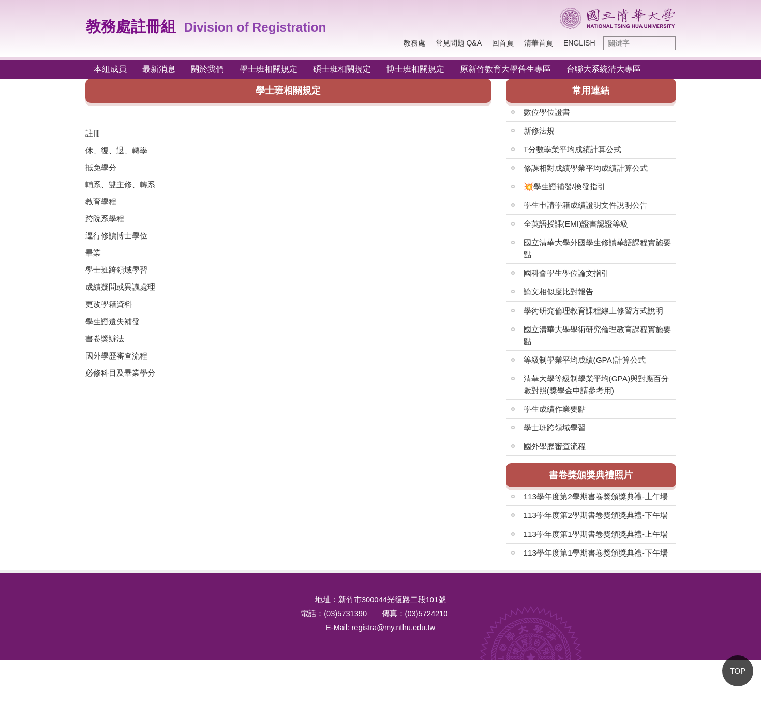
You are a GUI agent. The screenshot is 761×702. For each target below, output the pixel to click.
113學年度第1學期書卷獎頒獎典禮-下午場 (596, 552)
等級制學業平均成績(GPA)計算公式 (585, 359)
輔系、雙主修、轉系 (120, 184)
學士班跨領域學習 (116, 269)
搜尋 (665, 43)
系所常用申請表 (351, 482)
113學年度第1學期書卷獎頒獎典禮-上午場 (596, 534)
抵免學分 (100, 167)
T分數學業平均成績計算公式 (572, 149)
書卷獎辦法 (104, 338)
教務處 (414, 43)
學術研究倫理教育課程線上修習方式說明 (593, 310)
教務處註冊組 (131, 26)
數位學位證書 (547, 112)
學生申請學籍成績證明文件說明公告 (586, 205)
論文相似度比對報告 (558, 291)
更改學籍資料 (108, 304)
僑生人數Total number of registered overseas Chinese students (198, 533)
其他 (332, 507)
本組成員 (110, 69)
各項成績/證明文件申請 (364, 431)
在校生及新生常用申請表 (367, 457)
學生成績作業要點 (555, 409)
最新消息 (158, 69)
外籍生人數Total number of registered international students (198, 558)
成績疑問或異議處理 (120, 286)
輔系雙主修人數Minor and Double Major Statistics (198, 507)
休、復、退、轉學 (116, 150)
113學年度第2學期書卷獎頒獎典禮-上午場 (596, 496)
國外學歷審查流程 (116, 355)
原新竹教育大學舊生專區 (505, 69)
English (579, 43)
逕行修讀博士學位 (116, 235)
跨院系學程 (104, 218)
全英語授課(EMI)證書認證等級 (576, 223)
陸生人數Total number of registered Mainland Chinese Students (198, 583)
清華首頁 (538, 43)
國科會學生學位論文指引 (566, 272)
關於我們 (207, 69)
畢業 (93, 252)
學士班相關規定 (268, 69)
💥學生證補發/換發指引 (564, 186)
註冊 (93, 133)
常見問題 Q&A (459, 43)
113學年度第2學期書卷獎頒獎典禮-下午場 (596, 515)
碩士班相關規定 (342, 69)
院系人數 (137, 431)
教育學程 (100, 201)
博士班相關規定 (415, 69)
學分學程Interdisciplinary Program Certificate (198, 482)
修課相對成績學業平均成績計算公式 (586, 167)
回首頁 (503, 43)
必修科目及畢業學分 (120, 372)
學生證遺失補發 (112, 321)
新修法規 (539, 130)
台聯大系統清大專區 (603, 69)
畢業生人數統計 (149, 457)
